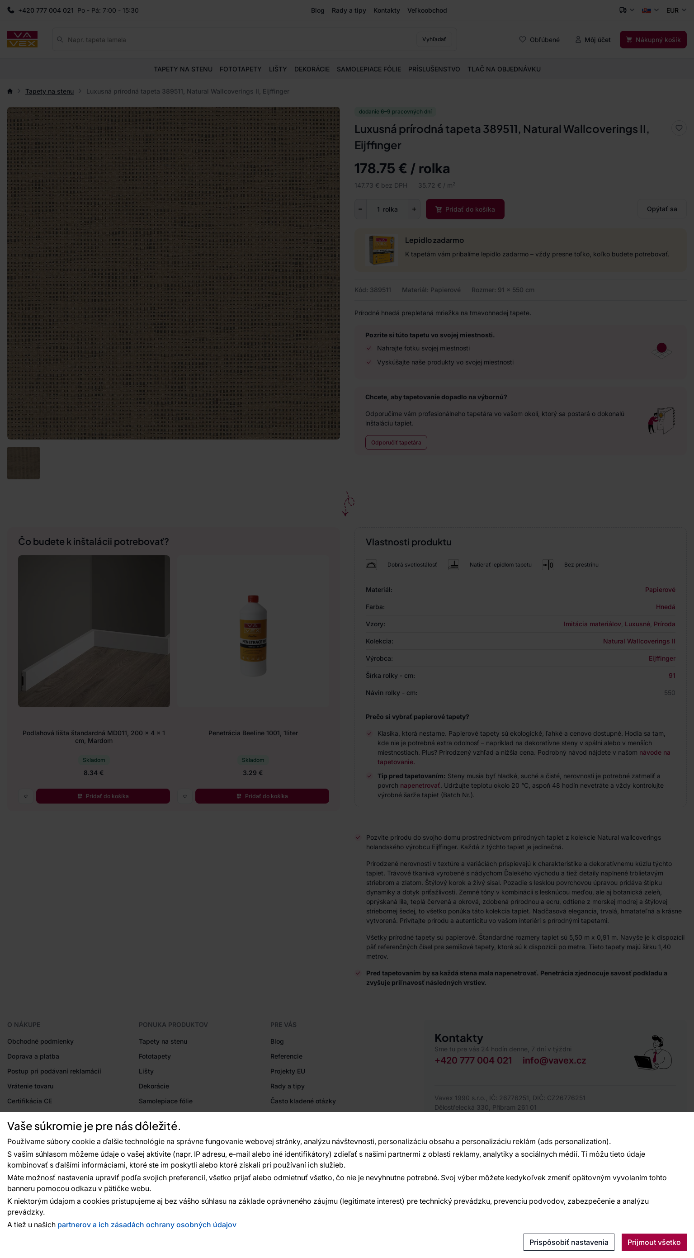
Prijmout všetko (654, 1242)
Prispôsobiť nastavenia (569, 1242)
